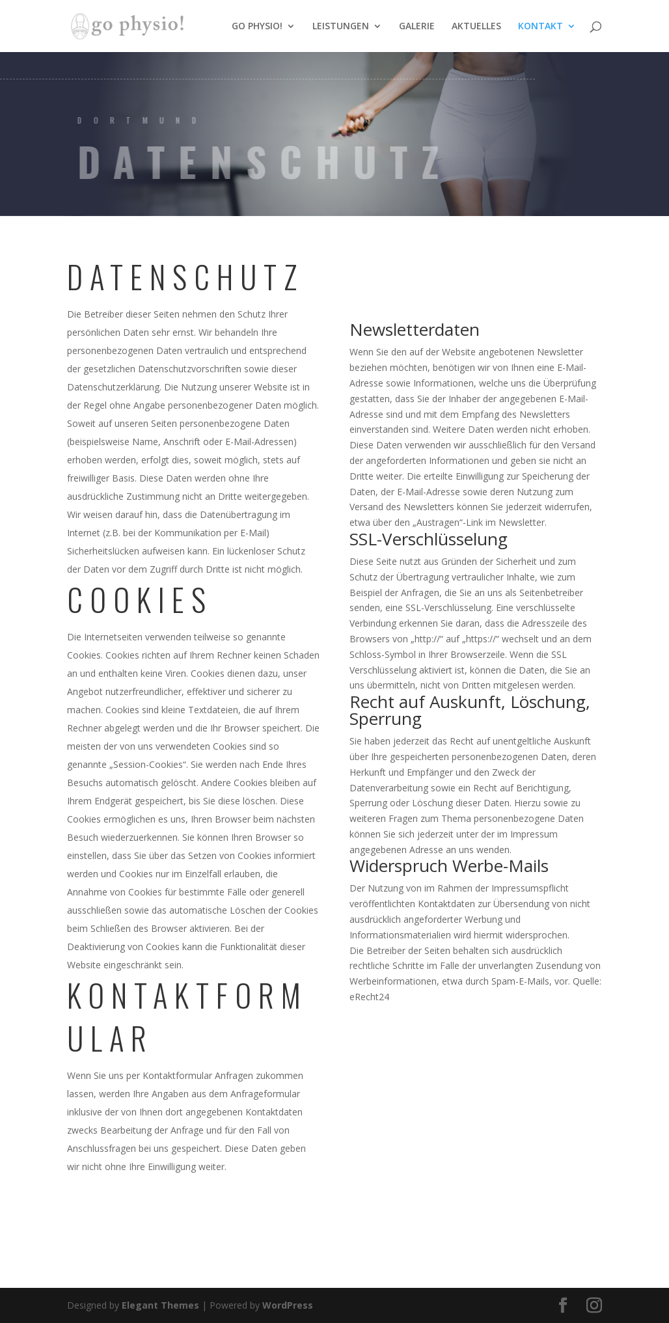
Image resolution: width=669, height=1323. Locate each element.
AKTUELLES (476, 26)
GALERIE (417, 26)
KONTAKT (540, 26)
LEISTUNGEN (340, 26)
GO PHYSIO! (257, 26)
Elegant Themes (160, 1305)
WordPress (287, 1305)
